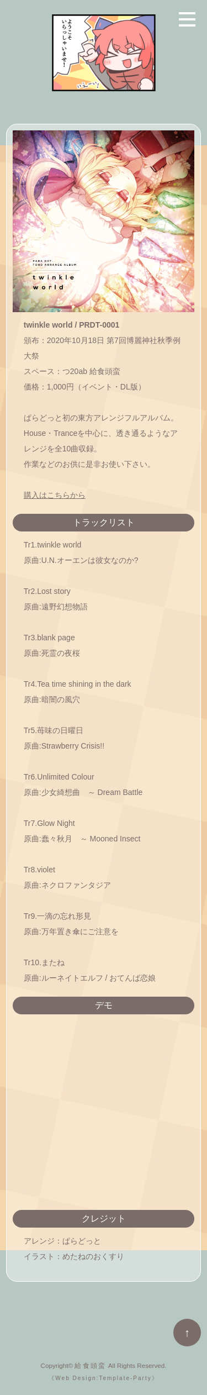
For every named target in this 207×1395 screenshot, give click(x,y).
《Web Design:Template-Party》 (103, 1378)
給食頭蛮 (90, 1365)
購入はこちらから (55, 495)
